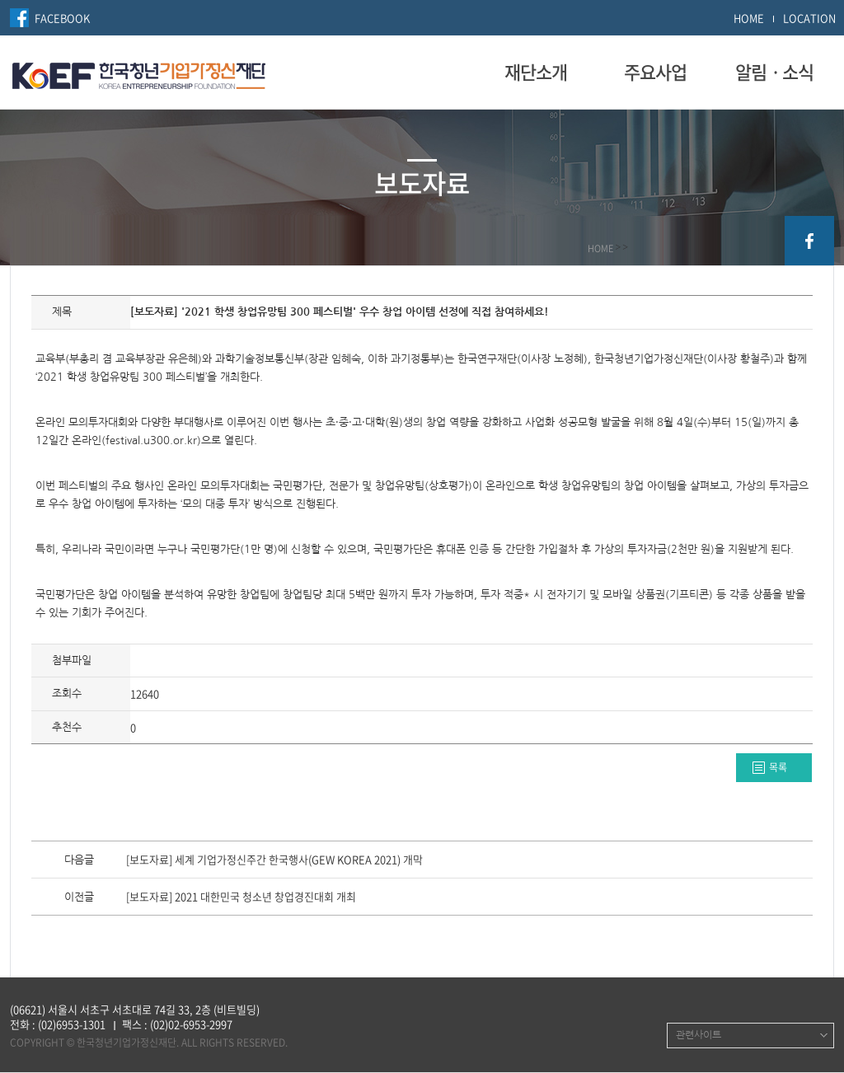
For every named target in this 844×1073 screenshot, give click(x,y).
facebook (809, 240)
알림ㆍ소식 (774, 72)
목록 (778, 767)
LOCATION (809, 18)
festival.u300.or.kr (151, 440)
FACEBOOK (62, 18)
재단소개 (535, 72)
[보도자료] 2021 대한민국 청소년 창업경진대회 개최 (241, 897)
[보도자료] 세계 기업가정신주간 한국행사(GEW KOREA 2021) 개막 (274, 860)
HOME (749, 18)
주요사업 (655, 72)
